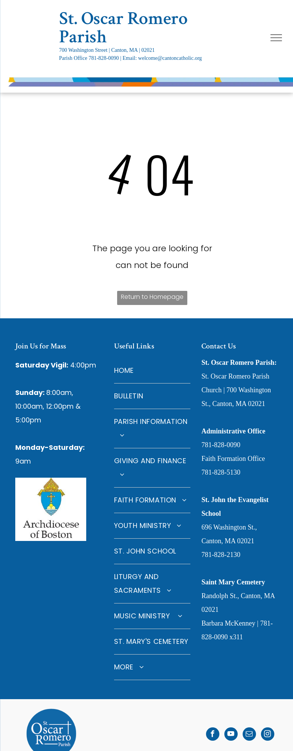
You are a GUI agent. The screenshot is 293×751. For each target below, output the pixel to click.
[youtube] (231, 735)
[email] (249, 735)
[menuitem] (152, 371)
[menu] (276, 38)
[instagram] (267, 735)
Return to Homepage (152, 296)
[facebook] (212, 735)
